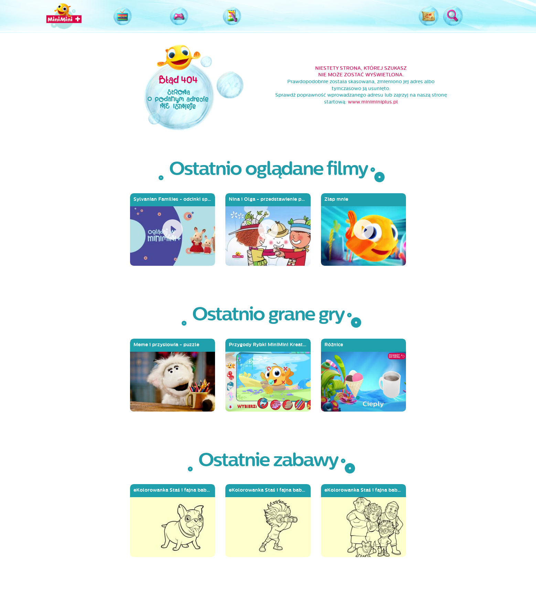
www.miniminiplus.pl (373, 102)
